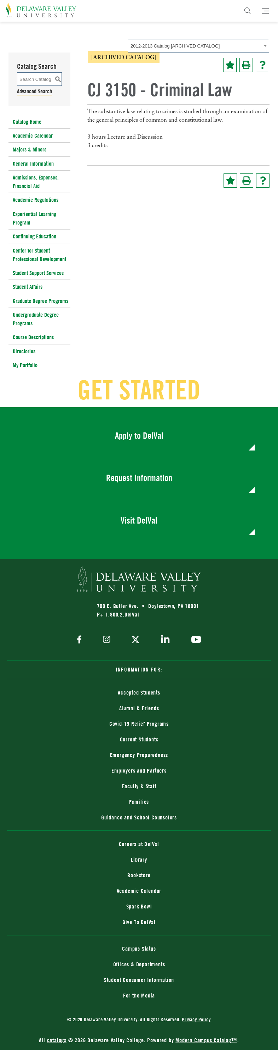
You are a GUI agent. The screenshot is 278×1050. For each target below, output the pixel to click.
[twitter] (135, 640)
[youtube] (194, 640)
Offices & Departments (139, 964)
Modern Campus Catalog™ (206, 1040)
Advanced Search (34, 91)
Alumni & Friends (139, 708)
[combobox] (198, 45)
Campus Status (139, 948)
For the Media (139, 995)
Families (139, 801)
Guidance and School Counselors (139, 817)
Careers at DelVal (139, 843)
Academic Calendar (33, 135)
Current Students (139, 739)
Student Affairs (27, 286)
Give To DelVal (139, 921)
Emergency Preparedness (139, 754)
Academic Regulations (35, 199)
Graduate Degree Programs (40, 300)
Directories (24, 351)
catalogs (56, 1040)
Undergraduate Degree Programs (36, 319)
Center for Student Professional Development (39, 254)
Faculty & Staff (139, 786)
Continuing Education (34, 236)
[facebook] (81, 640)
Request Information (139, 477)
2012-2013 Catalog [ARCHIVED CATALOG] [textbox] (175, 46)
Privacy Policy (196, 1019)
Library (139, 859)
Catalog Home (27, 121)
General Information (33, 163)
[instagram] (106, 640)
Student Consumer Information (139, 979)
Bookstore (138, 875)
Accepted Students (139, 692)
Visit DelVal (139, 520)
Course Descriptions (33, 337)
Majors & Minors (29, 149)
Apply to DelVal (139, 435)
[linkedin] (165, 640)
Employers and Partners (139, 770)
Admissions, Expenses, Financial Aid (36, 181)
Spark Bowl (139, 906)
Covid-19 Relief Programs (139, 723)
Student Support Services (38, 272)
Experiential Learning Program (34, 218)
